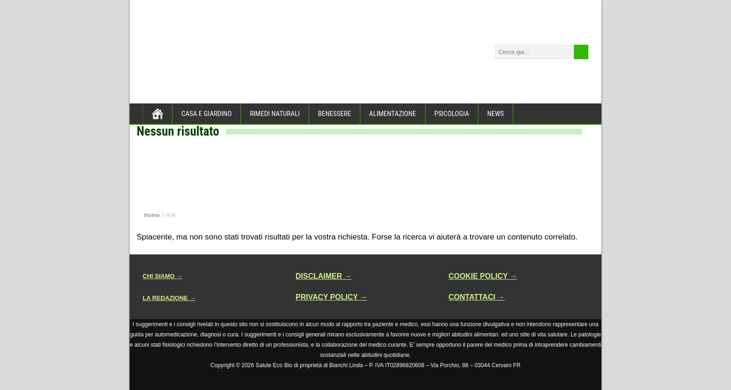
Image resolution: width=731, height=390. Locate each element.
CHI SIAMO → (162, 276)
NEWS (495, 113)
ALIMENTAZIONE (392, 113)
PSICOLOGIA (451, 113)
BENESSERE (334, 113)
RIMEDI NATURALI (275, 113)
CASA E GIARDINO (206, 113)
